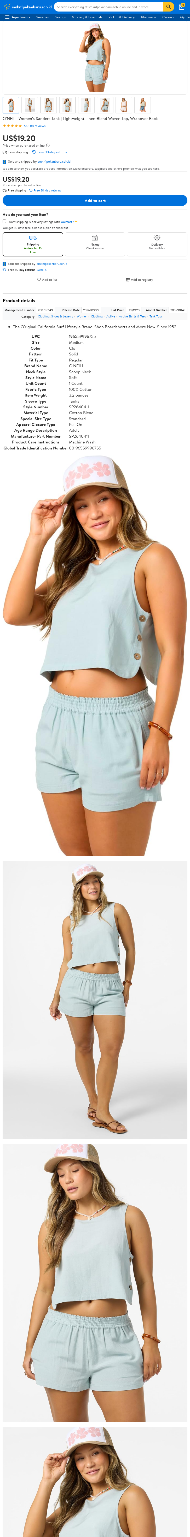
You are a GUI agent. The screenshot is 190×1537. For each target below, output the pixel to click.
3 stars (66, 1166)
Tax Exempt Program (20, 1405)
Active (110, 316)
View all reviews (20, 1191)
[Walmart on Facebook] (8, 1493)
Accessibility (14, 1390)
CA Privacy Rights (18, 1436)
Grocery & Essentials (87, 17)
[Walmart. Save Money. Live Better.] (27, 6)
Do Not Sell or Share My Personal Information (38, 1450)
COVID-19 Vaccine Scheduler (27, 1369)
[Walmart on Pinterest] (36, 1493)
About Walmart (16, 1271)
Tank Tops (156, 316)
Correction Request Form (30, 1117)
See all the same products (167, 1078)
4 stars (66, 1160)
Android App (14, 1475)
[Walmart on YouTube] (27, 1493)
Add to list (47, 279)
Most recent (30, 1208)
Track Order (122, 1246)
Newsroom (13, 1285)
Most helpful (93, 1208)
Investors (12, 1292)
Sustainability (15, 1299)
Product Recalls (16, 1398)
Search (178, 1208)
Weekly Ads (154, 1246)
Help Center (89, 1246)
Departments (17, 17)
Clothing (97, 316)
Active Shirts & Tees (132, 316)
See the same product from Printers (159, 803)
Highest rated (61, 1208)
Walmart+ (12, 1345)
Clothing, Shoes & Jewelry (55, 316)
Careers (168, 17)
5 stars (66, 1154)
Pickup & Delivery (121, 17)
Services (42, 17)
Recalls (10, 1383)
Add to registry (139, 279)
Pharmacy (148, 17)
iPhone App (13, 1467)
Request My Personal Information (29, 1443)
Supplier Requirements (22, 1307)
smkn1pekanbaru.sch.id (54, 161)
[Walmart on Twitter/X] (17, 1493)
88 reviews (37, 126)
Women (82, 316)
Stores (10, 1331)
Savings (60, 17)
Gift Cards (12, 1352)
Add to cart (95, 200)
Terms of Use (14, 1422)
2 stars (66, 1172)
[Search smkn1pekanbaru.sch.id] (108, 7)
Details (42, 270)
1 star (67, 1177)
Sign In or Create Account (46, 1246)
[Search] (168, 7)
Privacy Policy (15, 1429)
